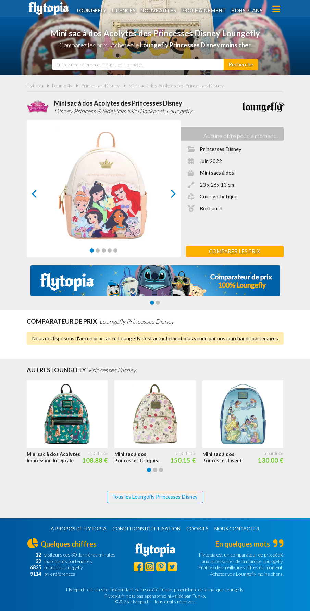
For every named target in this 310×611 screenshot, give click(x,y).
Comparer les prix (234, 251)
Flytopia (48, 8)
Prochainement (204, 9)
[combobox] (138, 64)
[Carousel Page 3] (104, 250)
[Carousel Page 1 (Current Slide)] (92, 250)
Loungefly (93, 9)
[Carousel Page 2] (98, 250)
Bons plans (247, 9)
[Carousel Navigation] (104, 193)
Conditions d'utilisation (146, 528)
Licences (124, 9)
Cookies (197, 528)
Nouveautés (159, 9)
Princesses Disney (100, 85)
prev (42, 195)
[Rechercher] (241, 64)
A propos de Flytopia (79, 528)
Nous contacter (236, 528)
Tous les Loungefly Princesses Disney (155, 496)
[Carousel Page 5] (115, 250)
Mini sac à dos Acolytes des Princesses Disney (176, 85)
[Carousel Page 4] (110, 250)
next (165, 195)
